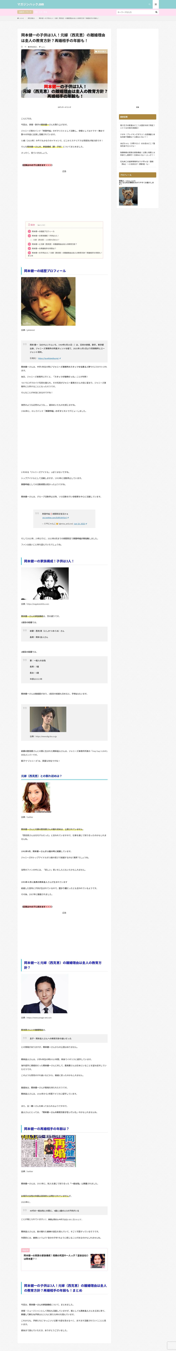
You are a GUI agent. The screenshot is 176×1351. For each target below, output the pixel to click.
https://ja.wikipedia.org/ (49, 358)
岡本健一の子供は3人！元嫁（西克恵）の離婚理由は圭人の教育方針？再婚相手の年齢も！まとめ (65, 254)
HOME (21, 18)
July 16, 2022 (80, 523)
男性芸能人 (31, 18)
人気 (40, 12)
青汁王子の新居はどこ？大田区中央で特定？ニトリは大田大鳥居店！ (137, 126)
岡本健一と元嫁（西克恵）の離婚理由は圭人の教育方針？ (52, 244)
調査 (45, 12)
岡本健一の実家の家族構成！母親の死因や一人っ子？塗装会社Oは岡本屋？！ (56, 1257)
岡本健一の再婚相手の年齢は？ (42, 248)
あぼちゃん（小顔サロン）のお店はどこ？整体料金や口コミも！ (137, 144)
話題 (36, 12)
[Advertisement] (64, 190)
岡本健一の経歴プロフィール (41, 231)
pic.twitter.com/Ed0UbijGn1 (55, 517)
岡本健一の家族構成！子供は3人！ (43, 235)
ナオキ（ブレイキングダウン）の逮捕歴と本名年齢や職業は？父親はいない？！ (137, 135)
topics (43, 47)
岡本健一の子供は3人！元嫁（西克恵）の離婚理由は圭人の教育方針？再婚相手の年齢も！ (69, 18)
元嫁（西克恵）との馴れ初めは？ (44, 239)
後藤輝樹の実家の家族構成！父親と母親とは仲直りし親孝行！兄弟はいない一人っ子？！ (137, 153)
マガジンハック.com (30, 4)
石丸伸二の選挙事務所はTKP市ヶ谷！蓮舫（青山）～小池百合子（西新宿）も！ (136, 162)
